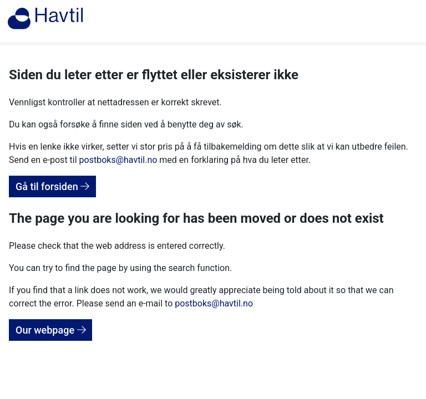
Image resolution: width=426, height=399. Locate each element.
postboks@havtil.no (118, 160)
